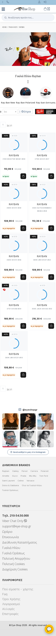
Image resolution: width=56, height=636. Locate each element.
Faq (4, 594)
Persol (24, 471)
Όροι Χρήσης (11, 599)
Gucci (15, 476)
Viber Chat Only (14, 521)
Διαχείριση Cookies (15, 569)
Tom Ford (43, 476)
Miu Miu (32, 476)
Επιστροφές (10, 614)
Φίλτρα (25, 111)
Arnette (5, 476)
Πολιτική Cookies (13, 564)
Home (4, 27)
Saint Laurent (8, 480)
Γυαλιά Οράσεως (10, 490)
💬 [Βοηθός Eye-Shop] (49, 629)
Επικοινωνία (10, 537)
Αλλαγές (8, 609)
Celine (21, 480)
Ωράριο (7, 532)
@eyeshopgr (30, 409)
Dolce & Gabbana (10, 485)
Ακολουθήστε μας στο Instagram (28, 452)
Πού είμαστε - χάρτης (17, 589)
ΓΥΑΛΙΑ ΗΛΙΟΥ (13, 27)
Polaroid (44, 471)
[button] (28, 17)
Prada (23, 476)
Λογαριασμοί (11, 604)
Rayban (5, 471)
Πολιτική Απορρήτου (16, 558)
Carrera (34, 471)
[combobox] (10, 111)
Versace (30, 480)
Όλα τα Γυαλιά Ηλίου (32, 485)
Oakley (15, 471)
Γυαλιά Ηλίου (11, 548)
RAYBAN (21, 27)
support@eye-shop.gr (16, 526)
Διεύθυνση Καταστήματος (19, 542)
